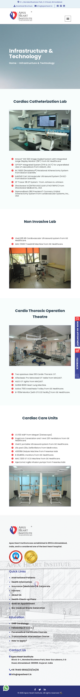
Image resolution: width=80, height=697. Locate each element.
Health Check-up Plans (24, 599)
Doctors (16, 590)
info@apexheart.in (21, 674)
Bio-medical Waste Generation (28, 608)
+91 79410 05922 (19, 670)
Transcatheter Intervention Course (30, 636)
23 (30, 670)
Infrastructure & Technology (37, 63)
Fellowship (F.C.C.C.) (23, 628)
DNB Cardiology (20, 623)
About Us (16, 595)
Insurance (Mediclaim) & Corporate (31, 586)
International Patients (23, 577)
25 (37, 670)
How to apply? (19, 641)
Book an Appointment (23, 603)
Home (12, 63)
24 (34, 670)
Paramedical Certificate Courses (29, 632)
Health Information (22, 582)
